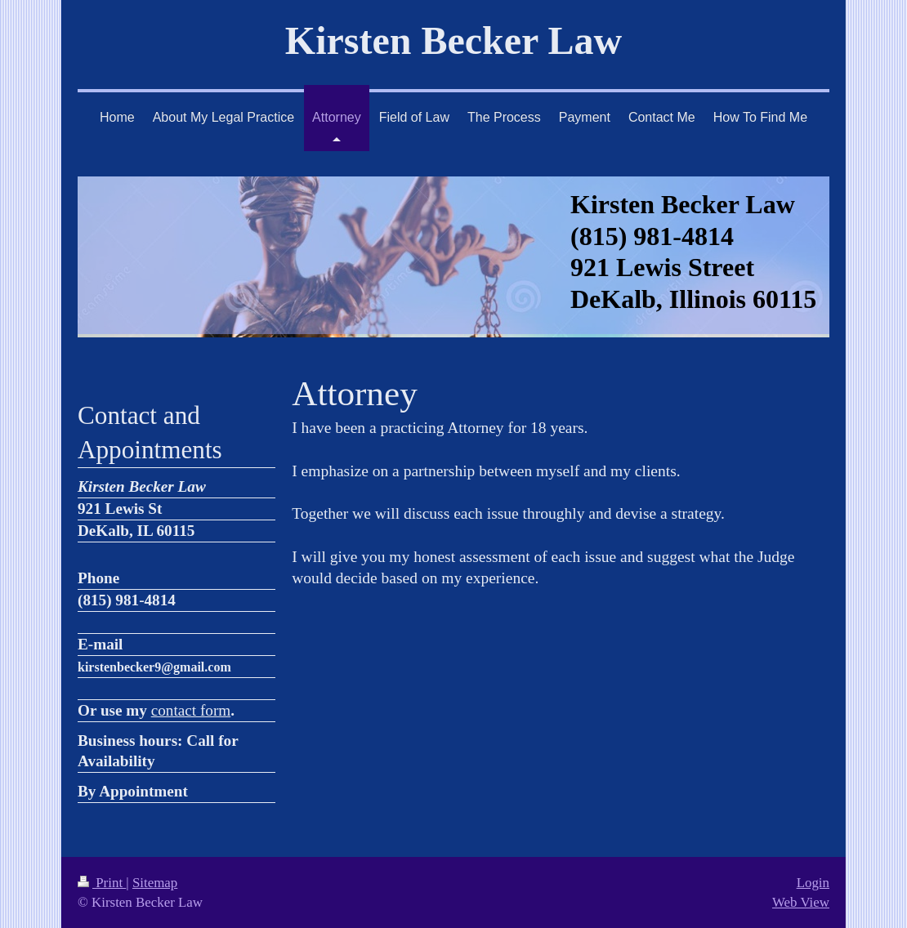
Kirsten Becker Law (453, 40)
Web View (800, 902)
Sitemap (154, 882)
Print (102, 882)
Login (813, 882)
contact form (191, 710)
